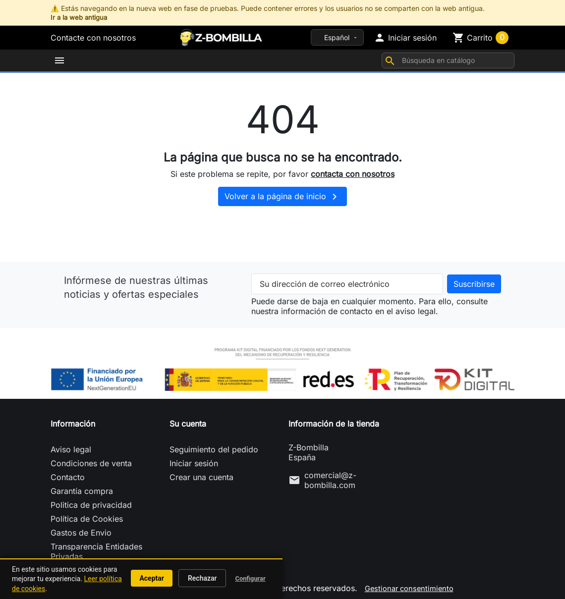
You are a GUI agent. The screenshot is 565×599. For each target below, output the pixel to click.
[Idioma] (337, 37)
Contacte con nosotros (93, 38)
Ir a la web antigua (81, 17)
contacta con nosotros (353, 169)
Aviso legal (71, 445)
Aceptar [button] (151, 578)
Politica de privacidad (91, 501)
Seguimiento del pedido (214, 445)
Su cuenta (188, 420)
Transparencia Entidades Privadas (96, 547)
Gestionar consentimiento (409, 584)
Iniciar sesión (194, 459)
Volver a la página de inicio (282, 193)
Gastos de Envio (81, 529)
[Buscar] (448, 58)
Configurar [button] (250, 578)
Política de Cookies (87, 515)
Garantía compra (82, 487)
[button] (405, 38)
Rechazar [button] (202, 578)
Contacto (68, 473)
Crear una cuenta (201, 473)
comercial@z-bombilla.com (330, 476)
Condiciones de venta (91, 459)
